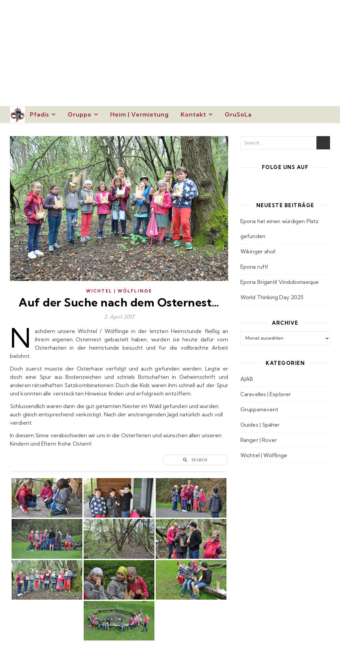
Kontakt (193, 114)
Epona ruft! (254, 266)
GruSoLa (238, 114)
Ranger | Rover (258, 440)
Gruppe (80, 114)
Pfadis (39, 114)
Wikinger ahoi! (257, 251)
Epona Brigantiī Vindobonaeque (279, 282)
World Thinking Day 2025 (271, 297)
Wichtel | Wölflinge (119, 291)
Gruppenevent (259, 409)
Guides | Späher (260, 424)
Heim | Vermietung (139, 114)
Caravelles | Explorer (265, 394)
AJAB (246, 379)
